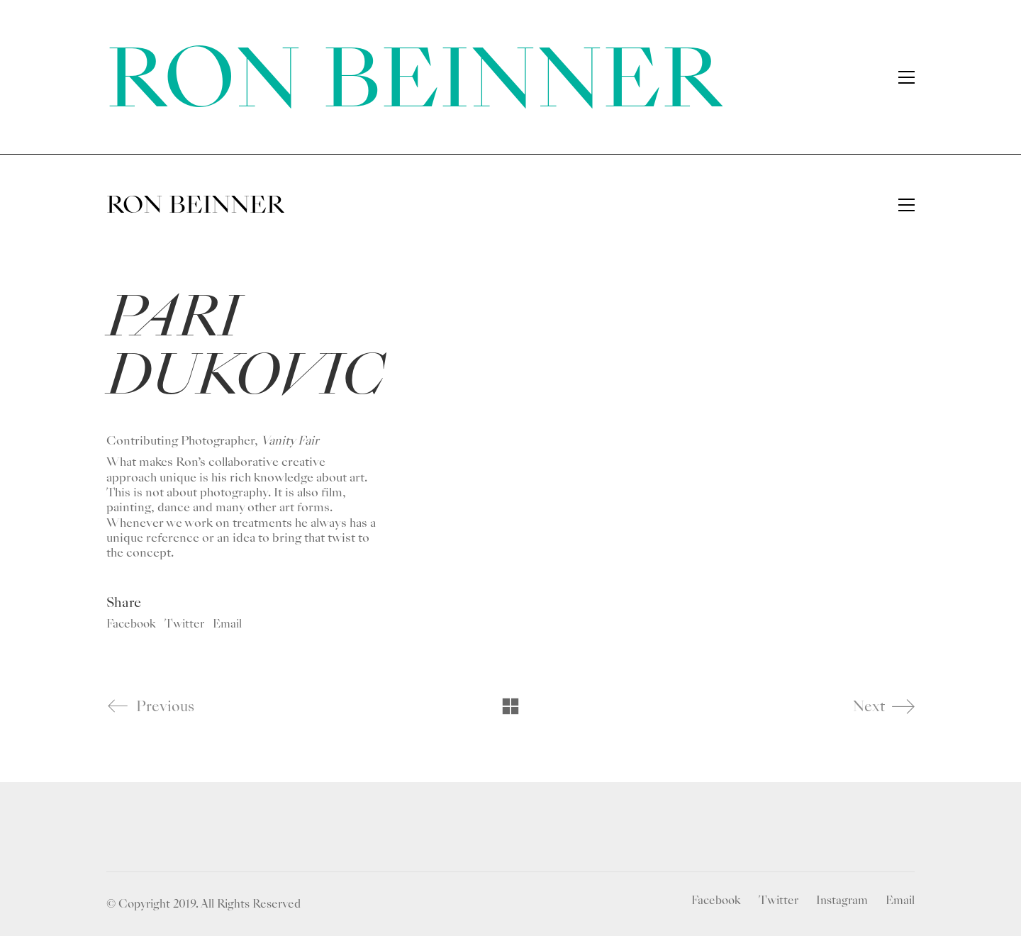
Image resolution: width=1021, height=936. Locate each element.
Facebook (131, 624)
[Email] (900, 900)
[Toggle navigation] (906, 205)
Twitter (184, 624)
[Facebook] (716, 900)
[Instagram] (842, 900)
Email (227, 624)
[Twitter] (778, 900)
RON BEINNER (413, 78)
